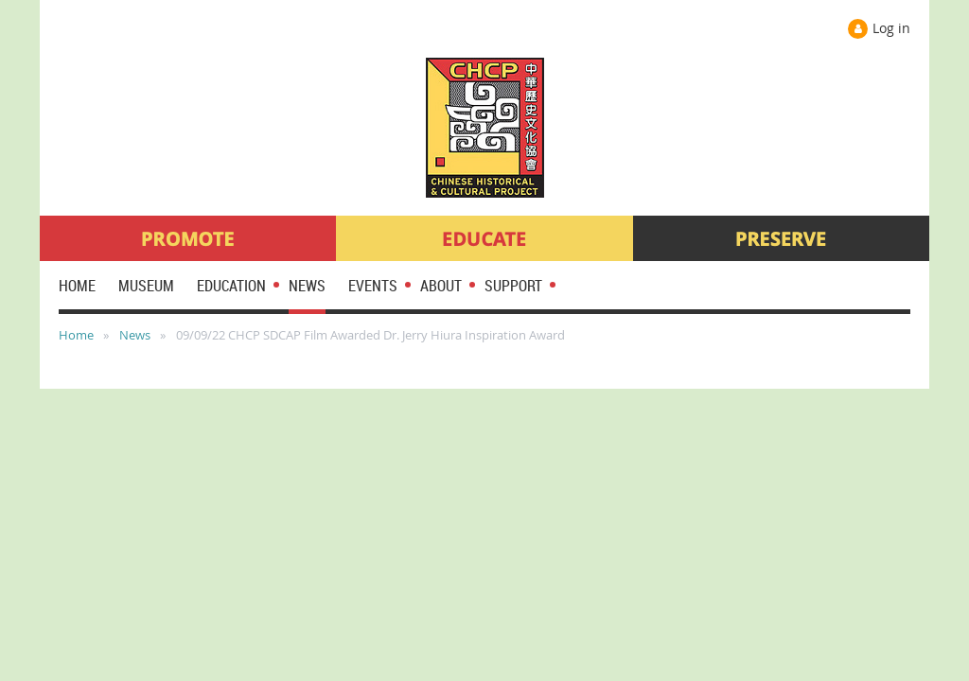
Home (76, 334)
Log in (891, 28)
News (134, 334)
